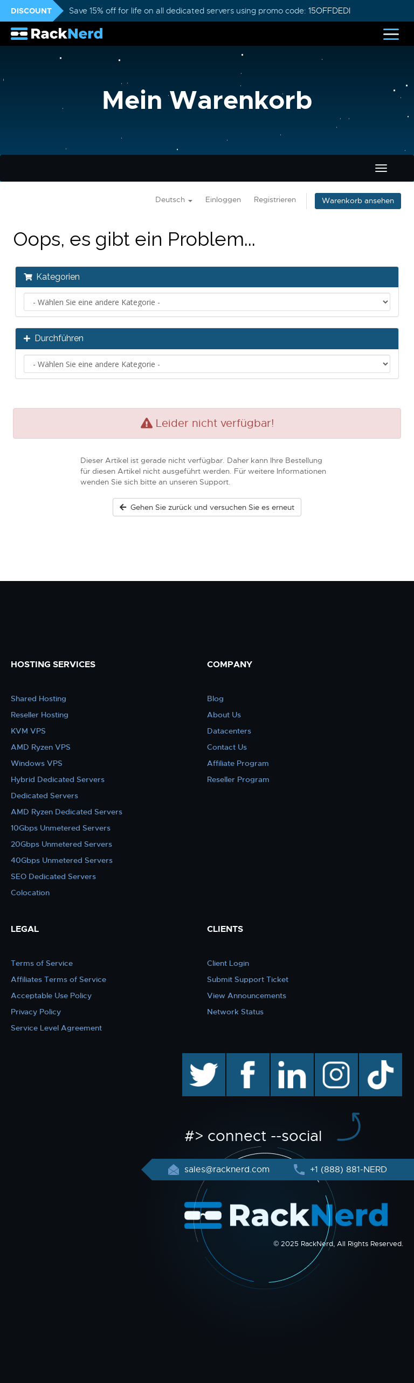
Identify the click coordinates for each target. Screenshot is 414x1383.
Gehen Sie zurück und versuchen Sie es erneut (207, 507)
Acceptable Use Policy (51, 995)
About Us (224, 715)
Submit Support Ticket (247, 979)
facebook (246, 1058)
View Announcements (246, 995)
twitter (196, 1058)
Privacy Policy (36, 1011)
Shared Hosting (38, 698)
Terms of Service (42, 963)
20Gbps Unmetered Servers (61, 844)
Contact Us (227, 747)
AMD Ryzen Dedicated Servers (66, 812)
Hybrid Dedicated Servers (58, 779)
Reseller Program (238, 779)
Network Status (235, 1011)
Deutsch (173, 199)
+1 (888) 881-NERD (347, 1169)
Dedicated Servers (44, 795)
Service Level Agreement (56, 1028)
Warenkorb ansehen (358, 200)
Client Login (228, 963)
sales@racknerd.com (227, 1169)
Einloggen (223, 199)
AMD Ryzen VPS (41, 747)
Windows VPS (37, 763)
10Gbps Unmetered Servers (61, 828)
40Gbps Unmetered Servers (62, 860)
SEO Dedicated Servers (53, 876)
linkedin (286, 1058)
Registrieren (275, 199)
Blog (215, 698)
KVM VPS (28, 731)
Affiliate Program (238, 763)
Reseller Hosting (39, 715)
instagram (335, 1058)
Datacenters (229, 731)
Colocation (30, 892)
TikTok (373, 1058)
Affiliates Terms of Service (58, 979)
